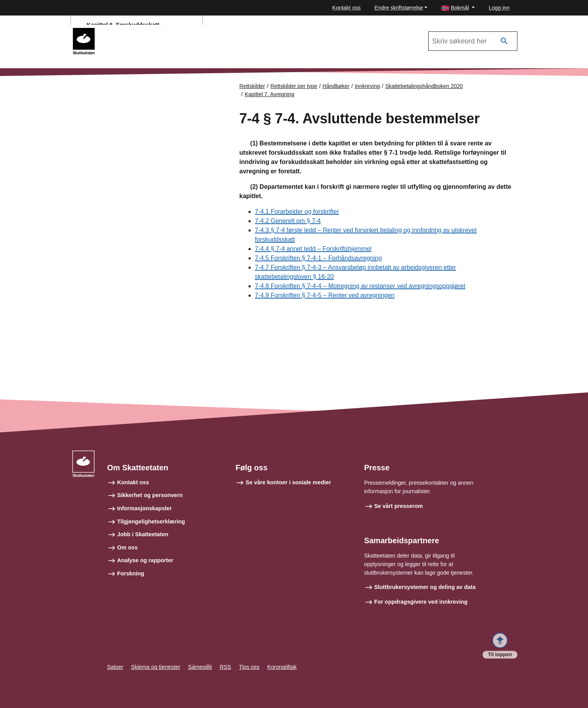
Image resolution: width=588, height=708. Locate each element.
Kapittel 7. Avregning (269, 94)
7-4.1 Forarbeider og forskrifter (297, 211)
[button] (458, 8)
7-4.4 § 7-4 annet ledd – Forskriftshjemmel (313, 248)
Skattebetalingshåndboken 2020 (424, 86)
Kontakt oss (346, 8)
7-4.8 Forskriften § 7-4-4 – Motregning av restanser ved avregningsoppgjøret (360, 286)
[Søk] (504, 41)
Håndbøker (336, 86)
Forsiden (104, 108)
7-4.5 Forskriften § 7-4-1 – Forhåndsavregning (318, 258)
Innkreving (367, 86)
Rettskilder (252, 86)
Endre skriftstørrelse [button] (399, 8)
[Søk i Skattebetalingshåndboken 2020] (472, 41)
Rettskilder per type (293, 86)
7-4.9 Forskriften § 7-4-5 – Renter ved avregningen (324, 295)
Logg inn (499, 8)
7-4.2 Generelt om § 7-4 (288, 221)
